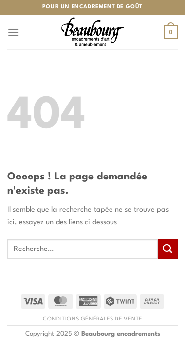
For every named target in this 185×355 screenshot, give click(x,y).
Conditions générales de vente (92, 319)
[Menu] (13, 32)
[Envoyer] (168, 248)
